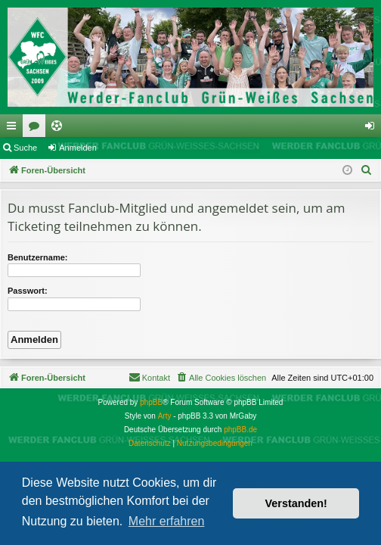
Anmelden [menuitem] (373, 128)
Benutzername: (37, 257)
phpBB (151, 402)
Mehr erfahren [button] (167, 521)
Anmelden (78, 147)
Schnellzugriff (14, 128)
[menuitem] (366, 170)
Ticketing (59, 128)
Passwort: (28, 290)
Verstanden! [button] (296, 503)
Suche (25, 147)
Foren (37, 128)
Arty (165, 416)
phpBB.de (240, 429)
